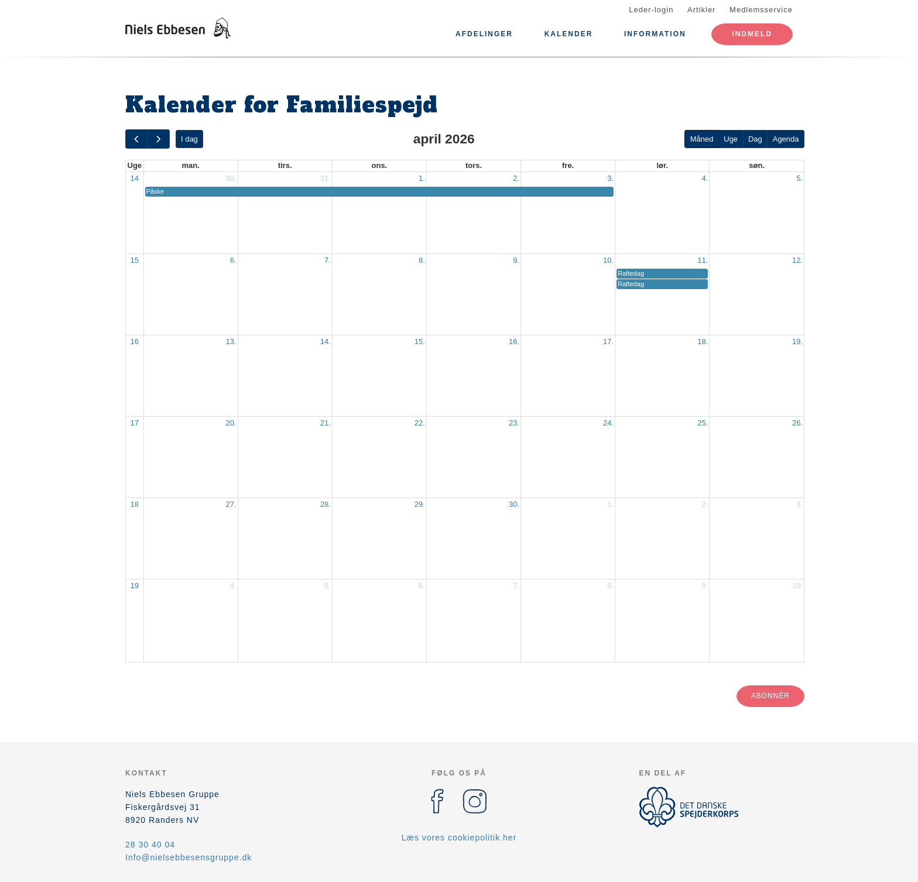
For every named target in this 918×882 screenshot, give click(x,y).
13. (231, 341)
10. (608, 260)
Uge (731, 139)
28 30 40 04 (150, 844)
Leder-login (651, 9)
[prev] (136, 139)
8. (422, 260)
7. (327, 260)
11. (702, 260)
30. (231, 178)
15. (420, 341)
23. (514, 422)
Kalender (568, 34)
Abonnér (770, 696)
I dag (189, 139)
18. (702, 341)
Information (655, 34)
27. (231, 504)
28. (325, 504)
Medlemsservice (761, 9)
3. (610, 178)
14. (325, 341)
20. (231, 422)
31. (325, 178)
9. (516, 260)
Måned (702, 139)
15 (135, 260)
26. (797, 422)
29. (420, 504)
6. (233, 260)
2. (516, 178)
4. (704, 178)
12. (797, 260)
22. (420, 422)
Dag (755, 139)
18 (135, 504)
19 (135, 585)
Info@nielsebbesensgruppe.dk (188, 857)
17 (135, 422)
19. (797, 341)
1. (422, 178)
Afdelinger (484, 34)
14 (135, 178)
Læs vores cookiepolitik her (459, 837)
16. (514, 341)
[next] (158, 139)
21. (325, 422)
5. (799, 178)
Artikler (701, 9)
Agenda (786, 139)
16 (135, 341)
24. (608, 422)
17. (608, 341)
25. (702, 422)
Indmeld (752, 34)
